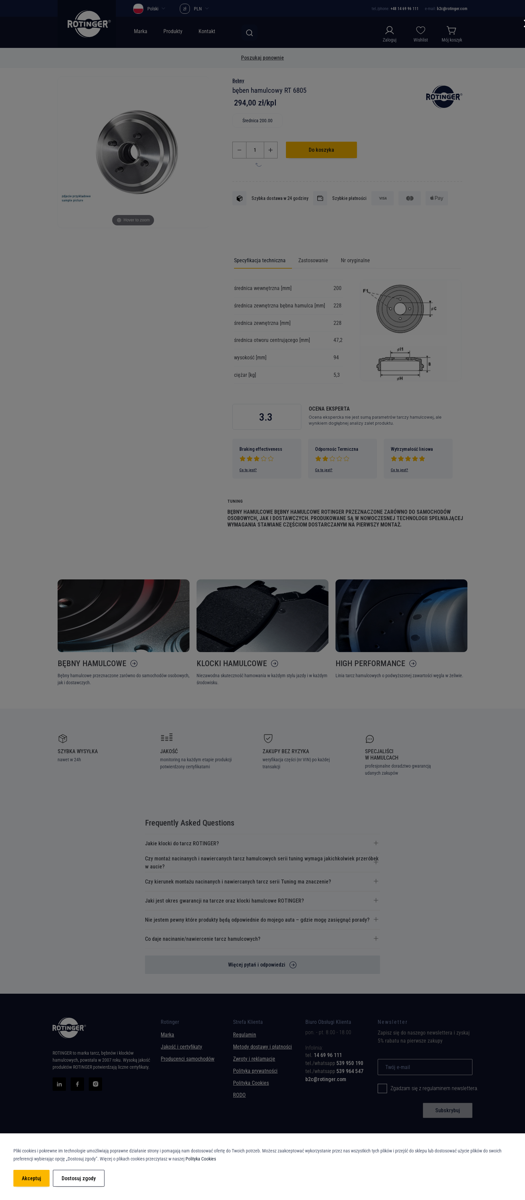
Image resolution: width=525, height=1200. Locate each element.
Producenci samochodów (187, 1059)
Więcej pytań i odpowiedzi (256, 965)
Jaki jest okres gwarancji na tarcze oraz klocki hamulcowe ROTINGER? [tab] (224, 901)
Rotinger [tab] (170, 1023)
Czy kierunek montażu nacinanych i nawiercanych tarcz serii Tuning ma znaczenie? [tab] (238, 881)
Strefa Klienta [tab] (248, 1023)
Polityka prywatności (255, 1071)
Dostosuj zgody (79, 1178)
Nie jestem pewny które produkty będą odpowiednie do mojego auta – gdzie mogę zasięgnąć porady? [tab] (257, 920)
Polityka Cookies (251, 1083)
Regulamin (244, 1035)
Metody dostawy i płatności (262, 1047)
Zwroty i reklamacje (254, 1059)
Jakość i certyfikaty (181, 1047)
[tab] (336, 1055)
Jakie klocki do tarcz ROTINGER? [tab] (182, 843)
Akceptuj (31, 1178)
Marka (167, 1035)
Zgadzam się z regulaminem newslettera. (434, 1088)
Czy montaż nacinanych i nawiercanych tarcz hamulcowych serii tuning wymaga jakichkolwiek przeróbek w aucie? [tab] (262, 862)
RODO (239, 1095)
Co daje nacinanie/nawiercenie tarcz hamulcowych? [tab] (202, 939)
